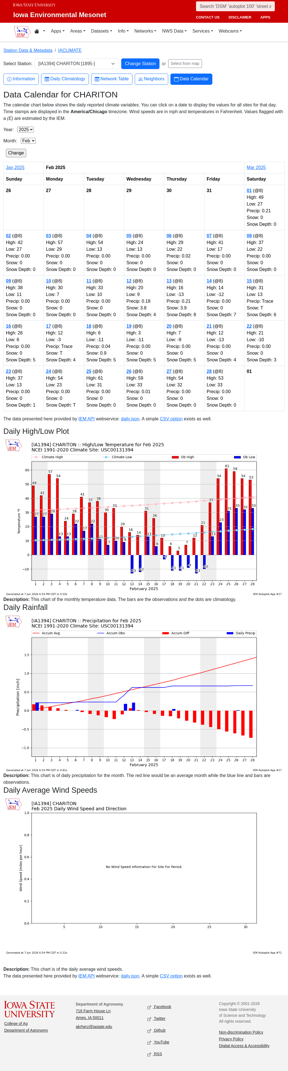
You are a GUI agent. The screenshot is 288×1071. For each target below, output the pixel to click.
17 (48, 326)
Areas (76, 31)
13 (169, 281)
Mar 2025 (256, 167)
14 (209, 281)
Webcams (229, 31)
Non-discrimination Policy (241, 1032)
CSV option (171, 418)
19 (129, 326)
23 (8, 371)
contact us (207, 17)
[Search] (235, 6)
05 (129, 235)
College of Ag (16, 1023)
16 (8, 326)
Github (156, 1030)
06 (169, 235)
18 (88, 326)
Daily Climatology (65, 79)
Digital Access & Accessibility (244, 1045)
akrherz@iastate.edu (94, 1026)
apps (265, 17)
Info (121, 31)
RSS (154, 1054)
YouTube (158, 1042)
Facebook (159, 1007)
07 (209, 235)
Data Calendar (191, 79)
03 (48, 235)
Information (21, 79)
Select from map (185, 63)
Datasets (100, 31)
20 (169, 326)
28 (209, 371)
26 (129, 371)
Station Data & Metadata (27, 50)
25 (88, 371)
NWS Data (172, 31)
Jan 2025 (15, 167)
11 (88, 281)
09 (8, 281)
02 (8, 235)
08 (249, 235)
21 (209, 326)
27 (169, 371)
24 (48, 371)
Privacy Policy (231, 1039)
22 (249, 326)
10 (48, 281)
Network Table (112, 79)
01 (249, 190)
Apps (56, 31)
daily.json (130, 418)
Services (201, 31)
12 (129, 281)
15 (249, 281)
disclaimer (240, 17)
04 (88, 235)
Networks (143, 31)
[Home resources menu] (40, 32)
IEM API (86, 418)
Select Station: (17, 63)
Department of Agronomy (26, 1030)
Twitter (156, 1018)
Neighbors (151, 79)
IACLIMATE (70, 50)
